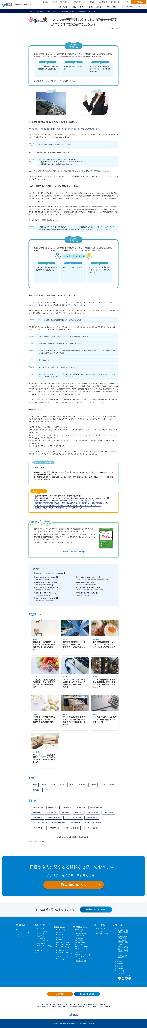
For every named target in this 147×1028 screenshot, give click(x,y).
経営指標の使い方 (91, 818)
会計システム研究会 (57, 573)
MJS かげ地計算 (79, 940)
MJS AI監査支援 (79, 938)
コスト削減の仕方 (53, 828)
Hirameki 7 (59, 958)
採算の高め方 (67, 807)
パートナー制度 (88, 2)
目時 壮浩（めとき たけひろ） (46, 598)
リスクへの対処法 (38, 828)
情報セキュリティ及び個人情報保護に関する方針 (50, 1006)
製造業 (62, 785)
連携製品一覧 (40, 933)
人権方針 (70, 1004)
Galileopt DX (59, 932)
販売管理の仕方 (37, 813)
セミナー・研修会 (100, 925)
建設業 (71, 785)
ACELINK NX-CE (60, 937)
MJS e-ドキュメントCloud (61, 947)
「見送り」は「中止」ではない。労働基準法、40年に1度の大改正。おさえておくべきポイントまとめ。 (123, 950)
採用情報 (77, 2)
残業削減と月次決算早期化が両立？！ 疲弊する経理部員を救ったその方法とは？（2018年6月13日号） (70, 503)
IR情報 (54, 2)
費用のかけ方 (65, 813)
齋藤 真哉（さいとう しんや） (46, 577)
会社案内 (46, 2)
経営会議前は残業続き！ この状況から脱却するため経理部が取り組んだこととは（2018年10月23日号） (70, 498)
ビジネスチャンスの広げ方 (93, 823)
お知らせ (20, 937)
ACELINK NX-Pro (79, 929)
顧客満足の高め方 (38, 807)
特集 (116, 928)
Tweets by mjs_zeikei (36, 841)
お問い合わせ (114, 2)
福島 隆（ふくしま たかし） (45, 593)
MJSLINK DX (59, 934)
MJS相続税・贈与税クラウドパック (80, 943)
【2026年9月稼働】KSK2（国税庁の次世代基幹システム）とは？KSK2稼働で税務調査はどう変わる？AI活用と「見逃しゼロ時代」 (123, 940)
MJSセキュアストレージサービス (62, 953)
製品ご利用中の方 (65, 2)
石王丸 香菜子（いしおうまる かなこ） (89, 588)
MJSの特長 (19, 925)
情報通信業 (36, 790)
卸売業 (53, 785)
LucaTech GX (59, 929)
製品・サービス (40, 925)
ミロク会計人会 (102, 2)
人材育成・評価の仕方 (53, 818)
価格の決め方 (78, 813)
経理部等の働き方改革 (58, 823)
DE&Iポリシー (80, 1004)
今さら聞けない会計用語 (91, 828)
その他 (46, 790)
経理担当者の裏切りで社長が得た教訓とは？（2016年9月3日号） (57, 508)
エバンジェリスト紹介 (102, 933)
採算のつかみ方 (51, 813)
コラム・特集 (40, 11)
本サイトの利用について (59, 1004)
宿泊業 (103, 785)
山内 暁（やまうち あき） (85, 582)
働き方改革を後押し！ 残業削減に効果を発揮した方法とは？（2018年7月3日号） (63, 500)
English (125, 2)
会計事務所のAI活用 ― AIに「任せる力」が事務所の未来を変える (123, 932)
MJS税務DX (59, 939)
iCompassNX (78, 935)
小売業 (44, 785)
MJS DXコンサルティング (41, 951)
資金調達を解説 (119, 968)
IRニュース (21, 934)
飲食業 (35, 785)
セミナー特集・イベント (102, 931)
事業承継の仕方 (37, 818)
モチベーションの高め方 (40, 823)
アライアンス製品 (42, 931)
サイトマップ (45, 1004)
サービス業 (82, 785)
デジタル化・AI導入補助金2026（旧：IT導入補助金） (123, 956)
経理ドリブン (118, 961)
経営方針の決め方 (93, 813)
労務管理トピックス (120, 963)
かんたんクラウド (61, 956)
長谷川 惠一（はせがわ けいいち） (47, 582)
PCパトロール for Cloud (62, 950)
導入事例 (39, 936)
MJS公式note (118, 971)
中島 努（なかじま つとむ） (86, 593)
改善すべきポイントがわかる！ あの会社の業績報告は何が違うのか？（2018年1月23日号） (66, 505)
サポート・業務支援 (42, 940)
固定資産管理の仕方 (96, 807)
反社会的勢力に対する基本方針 (94, 1004)
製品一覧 (39, 928)
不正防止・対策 (108, 813)
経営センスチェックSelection (73, 551)
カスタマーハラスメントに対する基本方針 (96, 1006)
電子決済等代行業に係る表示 (74, 1006)
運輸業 (112, 785)
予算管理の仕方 (53, 807)
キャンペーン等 (41, 938)
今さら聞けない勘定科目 (71, 828)
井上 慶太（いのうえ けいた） (46, 588)
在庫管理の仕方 (80, 807)
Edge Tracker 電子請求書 (62, 942)
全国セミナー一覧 (100, 928)
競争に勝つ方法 (75, 823)
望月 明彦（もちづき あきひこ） (87, 577)
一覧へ (129, 975)
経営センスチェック (52, 11)
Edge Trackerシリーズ (62, 944)
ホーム (31, 11)
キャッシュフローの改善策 (73, 818)
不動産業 (93, 785)
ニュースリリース (22, 932)
